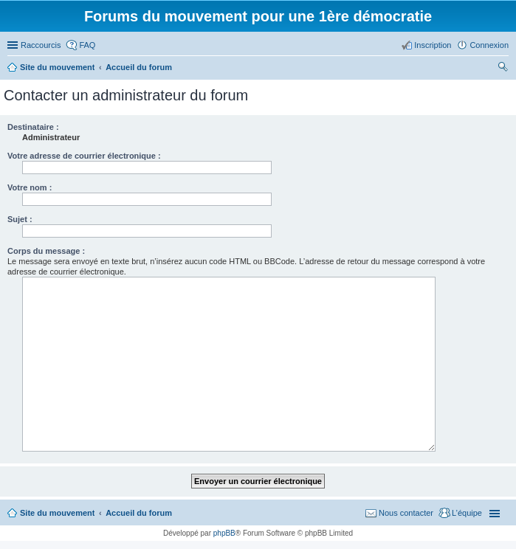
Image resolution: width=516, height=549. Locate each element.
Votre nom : (29, 187)
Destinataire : (33, 126)
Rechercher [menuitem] (503, 69)
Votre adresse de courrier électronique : (84, 155)
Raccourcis (41, 45)
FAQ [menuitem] (87, 45)
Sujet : (19, 219)
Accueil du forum (139, 512)
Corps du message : (46, 250)
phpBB (224, 533)
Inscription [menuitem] (432, 45)
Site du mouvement (57, 512)
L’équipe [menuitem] (467, 512)
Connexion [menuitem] (489, 45)
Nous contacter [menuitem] (406, 512)
